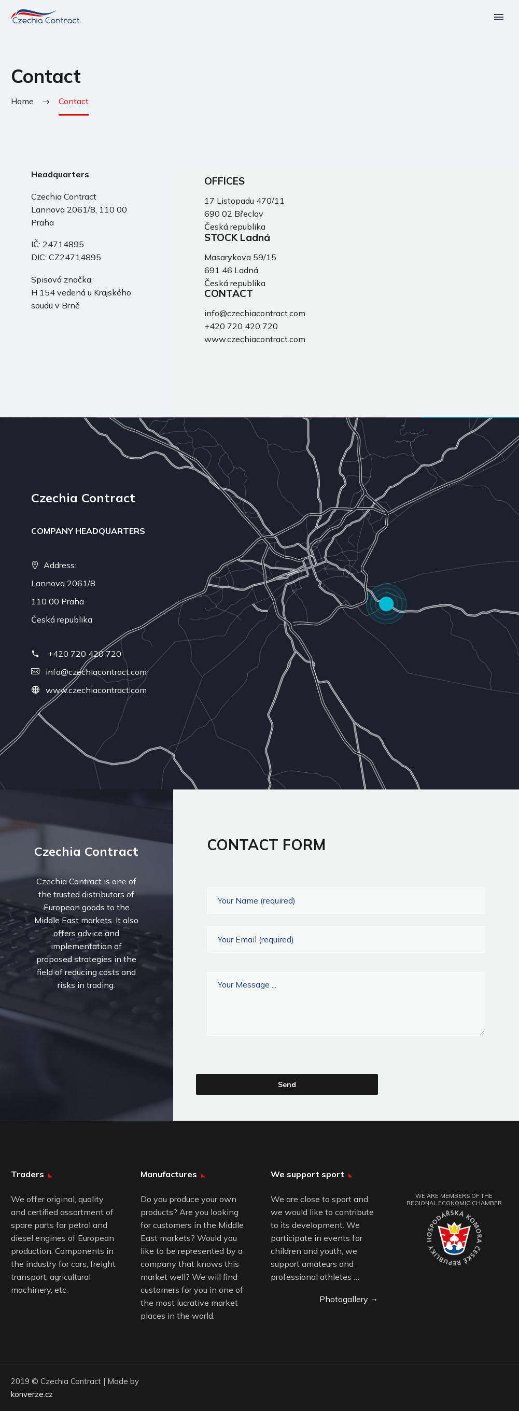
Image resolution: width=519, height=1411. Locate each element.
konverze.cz (32, 1394)
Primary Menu (498, 17)
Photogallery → (348, 1299)
